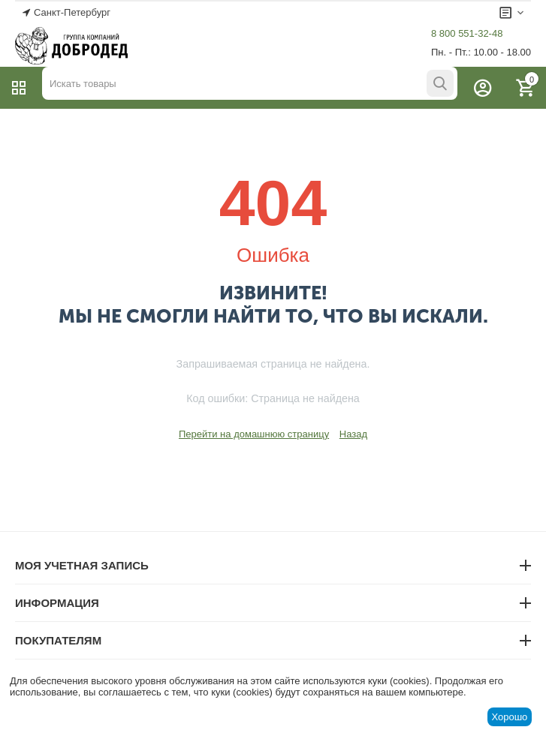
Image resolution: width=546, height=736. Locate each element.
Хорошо (509, 716)
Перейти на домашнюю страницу (254, 434)
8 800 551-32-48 (466, 33)
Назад (353, 434)
